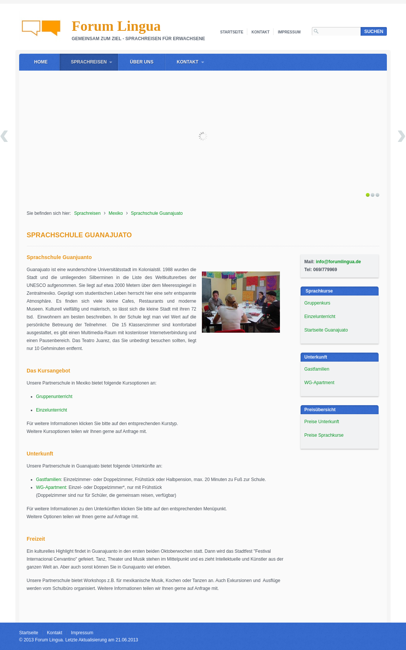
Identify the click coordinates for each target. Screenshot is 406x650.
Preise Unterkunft (321, 421)
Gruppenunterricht (54, 396)
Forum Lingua (116, 26)
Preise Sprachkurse (324, 435)
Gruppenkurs (317, 303)
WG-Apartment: (51, 487)
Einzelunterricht (51, 410)
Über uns (141, 62)
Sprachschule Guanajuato (157, 213)
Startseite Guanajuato (326, 330)
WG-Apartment (319, 382)
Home (41, 62)
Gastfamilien (48, 479)
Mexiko (115, 213)
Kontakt (260, 32)
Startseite (231, 32)
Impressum (289, 32)
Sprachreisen (89, 62)
